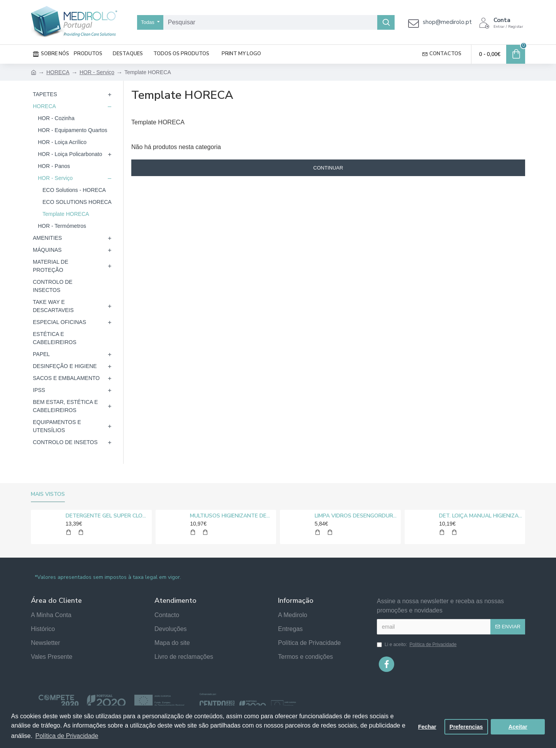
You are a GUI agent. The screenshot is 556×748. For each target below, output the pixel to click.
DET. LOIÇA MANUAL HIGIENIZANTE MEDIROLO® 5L (480, 515)
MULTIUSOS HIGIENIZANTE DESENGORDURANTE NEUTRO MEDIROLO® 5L (231, 515)
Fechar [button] (427, 727)
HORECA (58, 72)
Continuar (328, 168)
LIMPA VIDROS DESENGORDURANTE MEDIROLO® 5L (356, 515)
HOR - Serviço (97, 72)
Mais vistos (48, 494)
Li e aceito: (417, 644)
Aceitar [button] (518, 727)
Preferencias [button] (466, 727)
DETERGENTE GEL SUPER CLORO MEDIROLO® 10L (107, 515)
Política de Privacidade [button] (67, 736)
